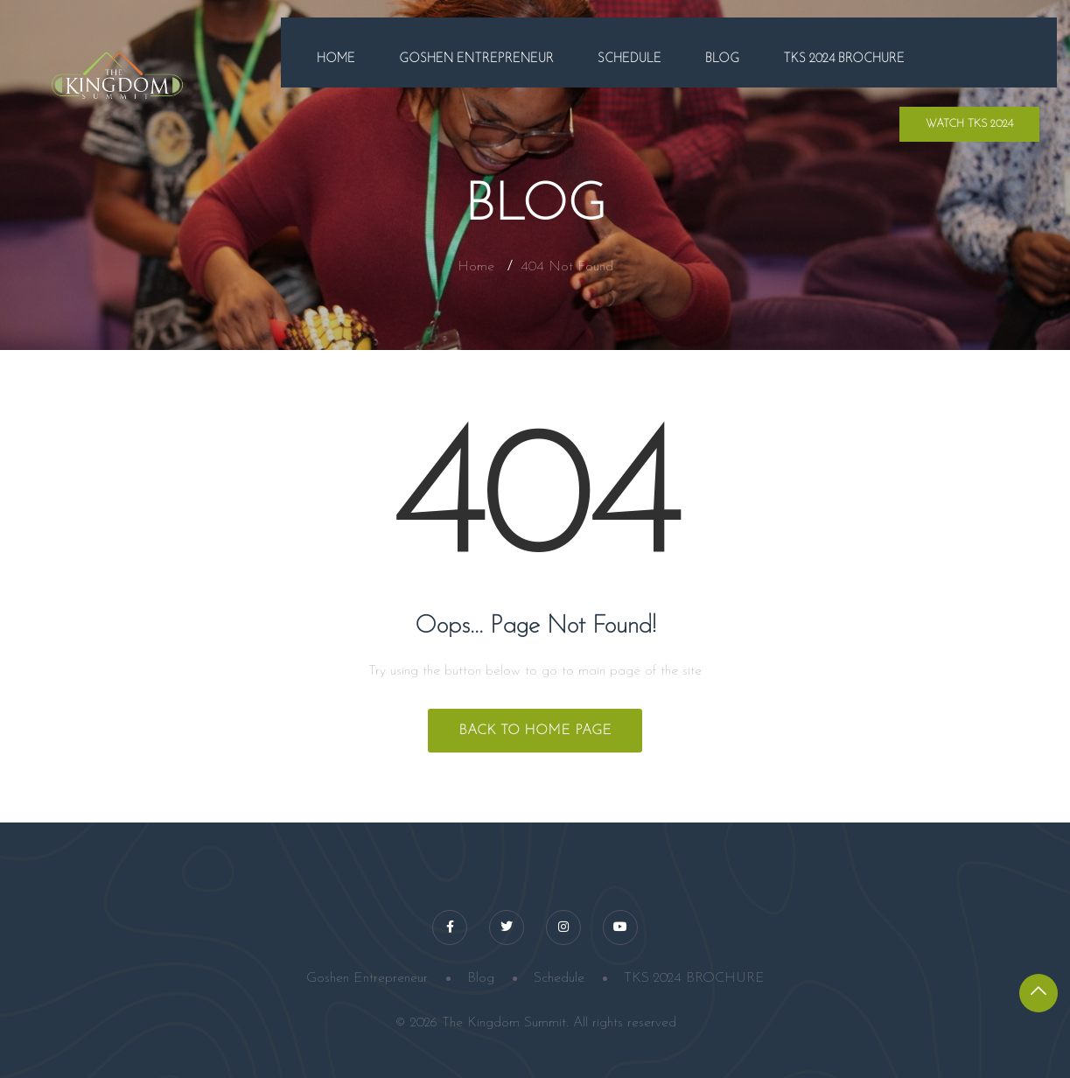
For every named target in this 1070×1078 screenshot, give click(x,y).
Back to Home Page (535, 731)
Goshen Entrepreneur (476, 59)
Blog (722, 59)
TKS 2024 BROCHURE (844, 59)
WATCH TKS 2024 (969, 124)
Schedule (629, 59)
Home (336, 59)
